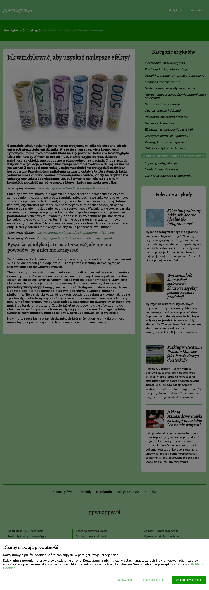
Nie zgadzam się (154, 579)
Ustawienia (125, 579)
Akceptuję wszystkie (189, 579)
